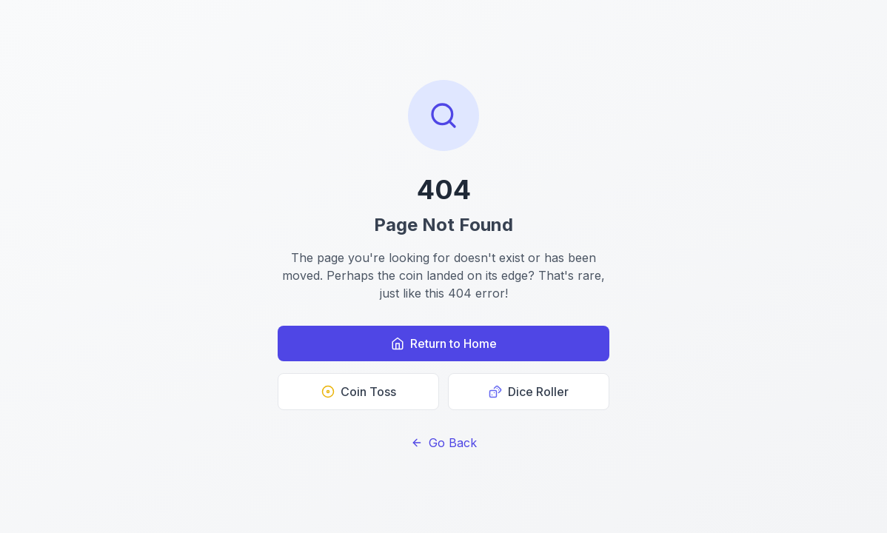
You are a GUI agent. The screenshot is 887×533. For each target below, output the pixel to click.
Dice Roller (529, 391)
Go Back (444, 442)
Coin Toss (358, 391)
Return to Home (444, 343)
